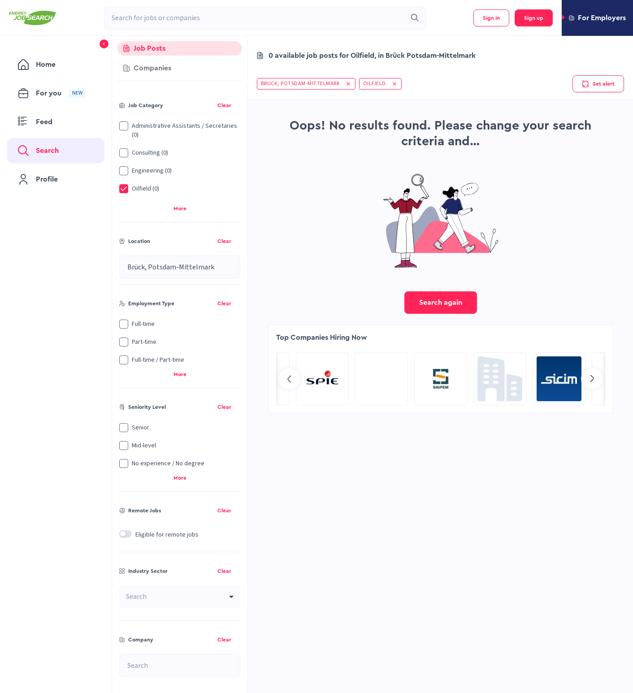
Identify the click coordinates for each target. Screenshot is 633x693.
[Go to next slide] (592, 379)
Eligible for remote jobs (167, 534)
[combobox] (255, 18)
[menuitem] (55, 64)
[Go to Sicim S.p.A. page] (322, 379)
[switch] (125, 533)
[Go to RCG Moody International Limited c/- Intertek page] (382, 379)
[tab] (179, 48)
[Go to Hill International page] (500, 379)
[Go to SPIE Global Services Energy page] (559, 379)
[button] (597, 18)
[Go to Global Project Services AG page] (441, 379)
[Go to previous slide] (289, 379)
